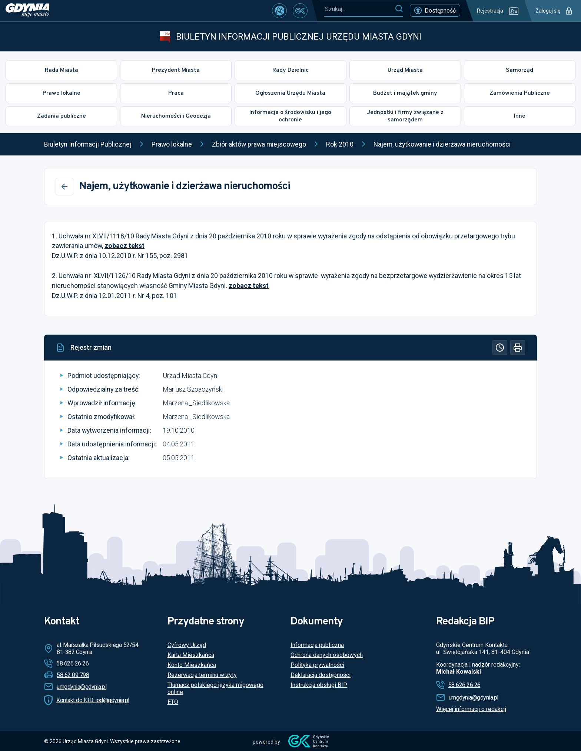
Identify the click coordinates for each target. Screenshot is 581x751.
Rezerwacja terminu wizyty (202, 674)
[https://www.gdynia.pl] (27, 10)
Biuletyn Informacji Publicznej (88, 144)
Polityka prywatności (317, 664)
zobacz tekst (124, 245)
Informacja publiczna (317, 644)
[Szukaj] (399, 9)
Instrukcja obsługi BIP (318, 684)
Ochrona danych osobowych (326, 654)
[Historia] (499, 347)
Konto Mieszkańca (191, 664)
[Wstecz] (64, 186)
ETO (172, 701)
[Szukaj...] (359, 9)
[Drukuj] (517, 347)
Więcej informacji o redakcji (471, 709)
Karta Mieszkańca (190, 654)
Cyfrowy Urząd (186, 644)
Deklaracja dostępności (320, 674)
